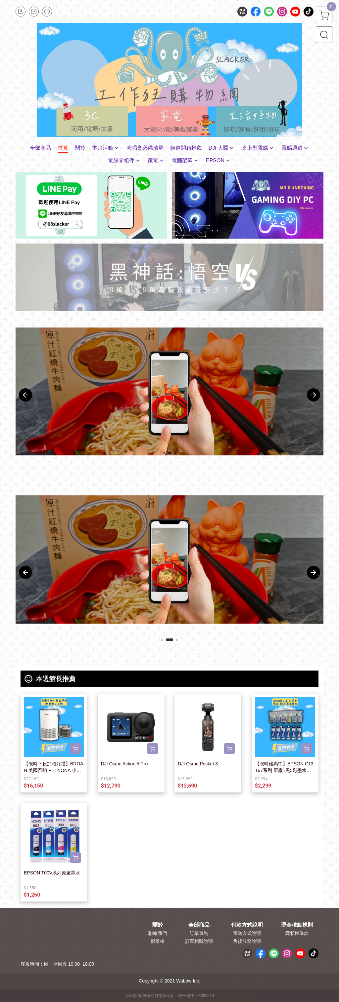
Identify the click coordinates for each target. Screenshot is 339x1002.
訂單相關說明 (199, 941)
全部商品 (199, 925)
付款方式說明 (247, 925)
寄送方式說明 (247, 933)
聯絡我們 (157, 933)
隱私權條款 (297, 933)
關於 (157, 925)
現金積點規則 (297, 925)
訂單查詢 (199, 933)
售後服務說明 (247, 941)
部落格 (158, 941)
